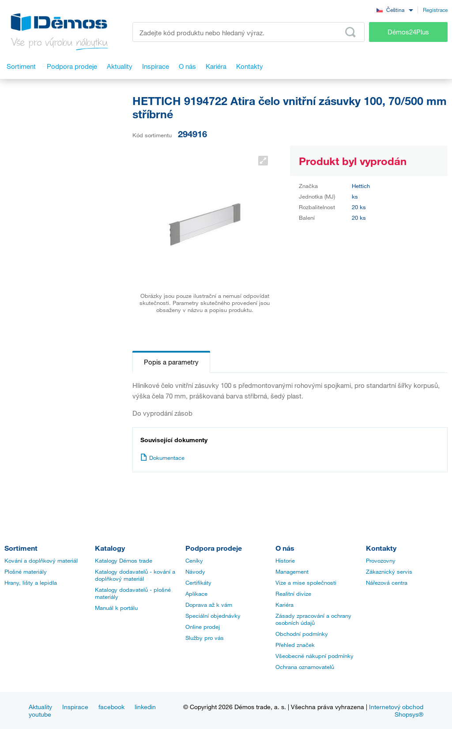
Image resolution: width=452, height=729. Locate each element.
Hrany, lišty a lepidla (30, 582)
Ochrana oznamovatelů (304, 666)
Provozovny (381, 560)
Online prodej (202, 626)
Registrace (435, 9)
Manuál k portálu (116, 607)
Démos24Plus (408, 32)
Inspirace (75, 706)
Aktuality (40, 706)
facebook (111, 706)
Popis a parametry (171, 362)
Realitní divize (293, 593)
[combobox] (395, 9)
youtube (40, 714)
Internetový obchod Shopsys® (396, 710)
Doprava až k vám (208, 604)
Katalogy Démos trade (123, 560)
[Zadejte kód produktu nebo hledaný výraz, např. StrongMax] (248, 32)
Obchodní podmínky (301, 633)
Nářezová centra (386, 582)
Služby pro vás (204, 637)
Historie (285, 560)
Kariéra (284, 604)
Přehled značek (295, 644)
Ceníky (194, 560)
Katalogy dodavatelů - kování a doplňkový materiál (135, 575)
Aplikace (196, 593)
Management (292, 571)
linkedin (145, 706)
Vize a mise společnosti (305, 582)
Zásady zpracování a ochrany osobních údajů (313, 619)
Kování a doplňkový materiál (41, 560)
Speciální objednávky (213, 615)
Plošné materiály (25, 571)
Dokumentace (162, 457)
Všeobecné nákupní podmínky (314, 655)
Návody (195, 571)
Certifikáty (198, 582)
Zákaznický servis (389, 571)
